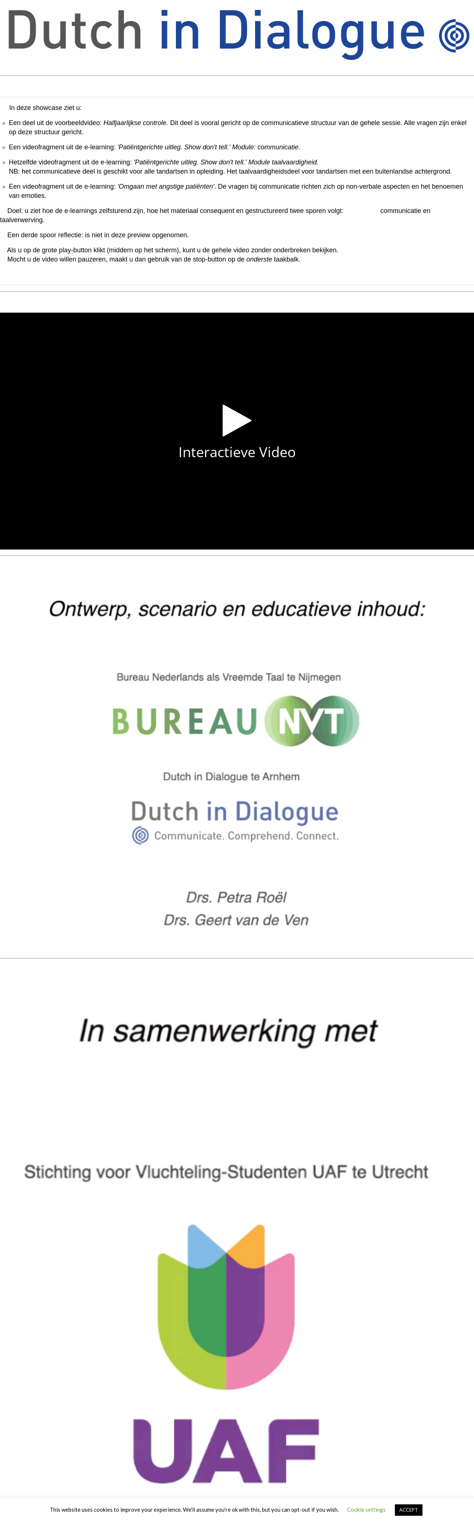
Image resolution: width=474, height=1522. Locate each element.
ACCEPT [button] (408, 1510)
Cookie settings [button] (366, 1509)
